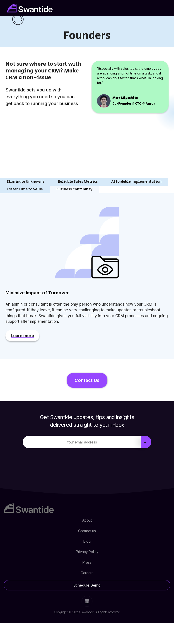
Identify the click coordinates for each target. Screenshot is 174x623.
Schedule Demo (87, 585)
